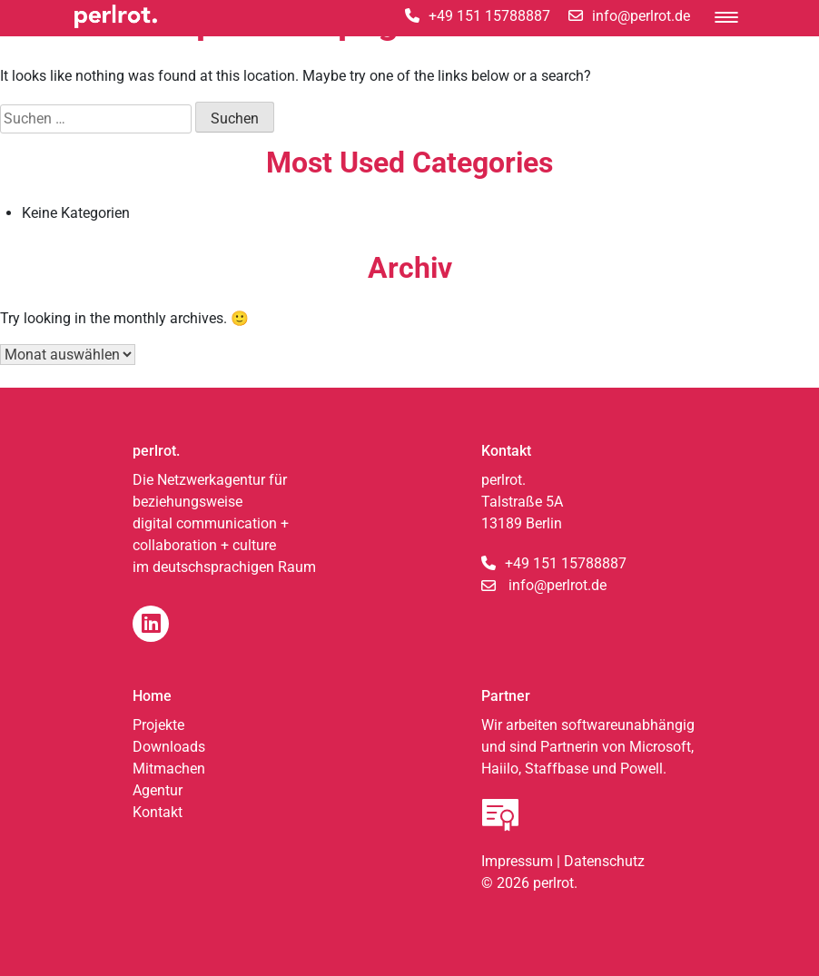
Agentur (158, 790)
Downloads (169, 746)
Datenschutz (604, 861)
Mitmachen (169, 768)
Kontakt (158, 812)
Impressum (517, 861)
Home (152, 696)
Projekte (158, 725)
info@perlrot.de (557, 585)
